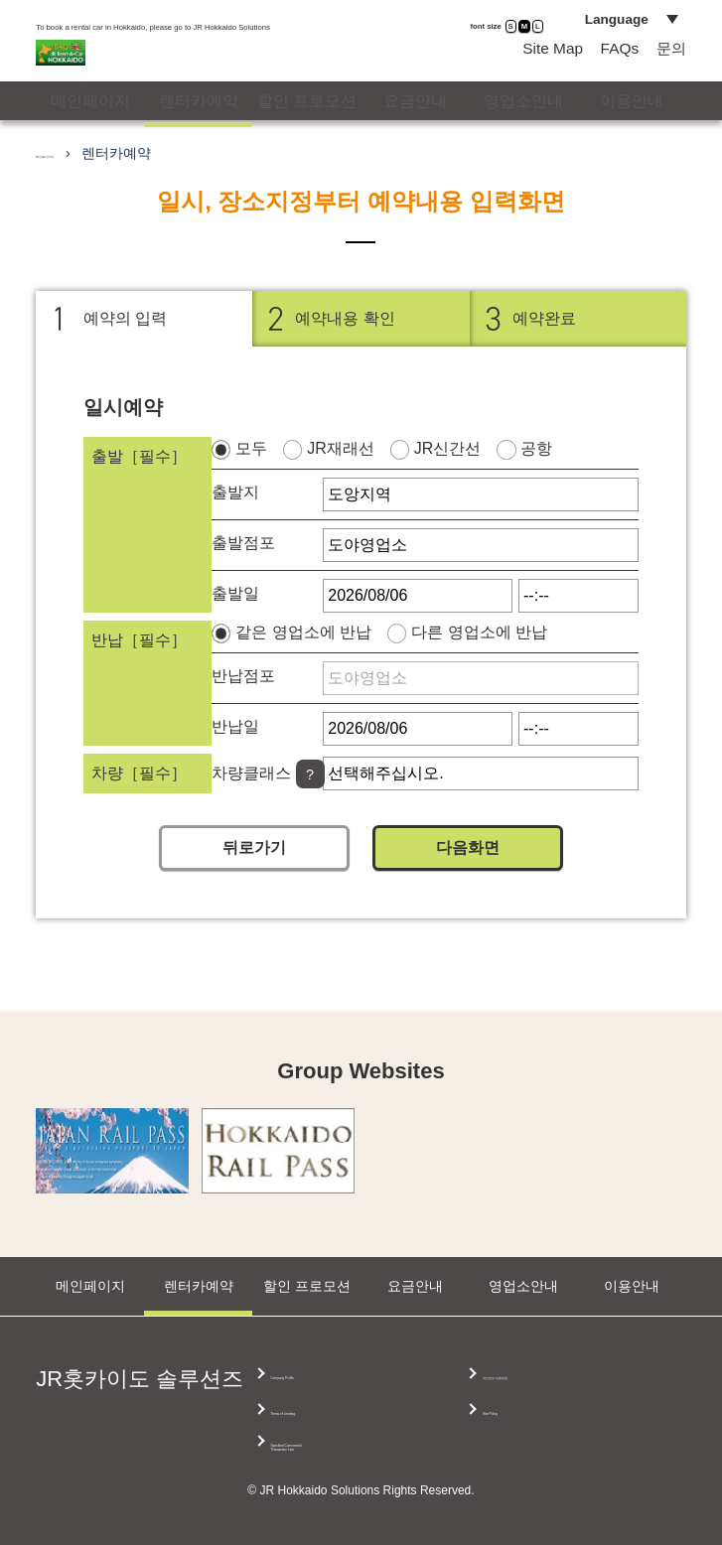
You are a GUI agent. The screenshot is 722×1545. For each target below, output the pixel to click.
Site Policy (514, 1449)
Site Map (543, 73)
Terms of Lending (344, 1409)
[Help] (310, 818)
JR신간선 (448, 492)
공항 (536, 492)
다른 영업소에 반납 (479, 675)
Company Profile (341, 1373)
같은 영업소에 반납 (303, 675)
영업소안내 (523, 134)
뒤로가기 (254, 891)
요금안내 (415, 134)
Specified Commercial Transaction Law (554, 1383)
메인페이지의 (77, 197)
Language (605, 31)
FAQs (615, 73)
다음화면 (468, 891)
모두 (251, 492)
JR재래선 (340, 492)
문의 (673, 73)
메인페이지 (90, 134)
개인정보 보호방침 (542, 1413)
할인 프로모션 (307, 134)
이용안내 (631, 134)
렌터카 (198, 135)
